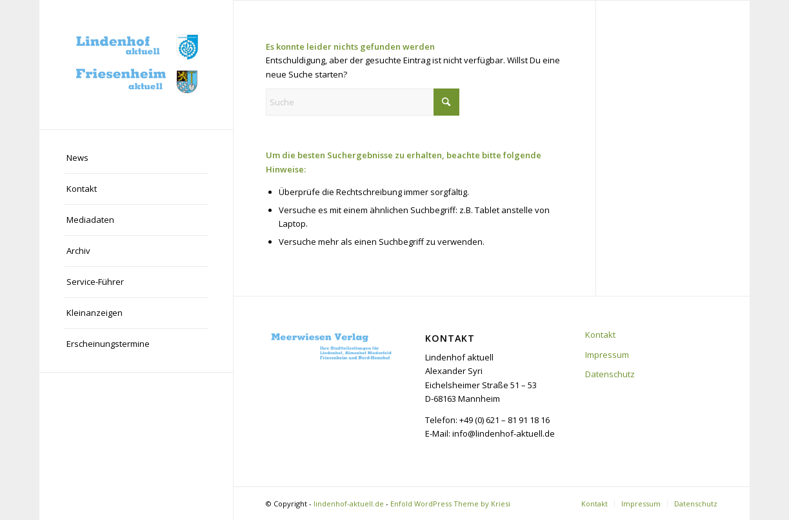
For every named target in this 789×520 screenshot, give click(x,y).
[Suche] (362, 102)
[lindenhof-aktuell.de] (136, 64)
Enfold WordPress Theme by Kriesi (450, 503)
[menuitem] (136, 158)
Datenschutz (610, 374)
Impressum (607, 354)
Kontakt (600, 334)
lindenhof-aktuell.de (349, 503)
